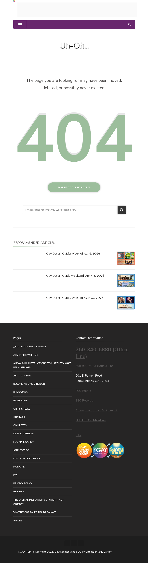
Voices (17, 520)
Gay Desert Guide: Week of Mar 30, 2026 (74, 298)
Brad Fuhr (20, 400)
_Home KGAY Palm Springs (29, 346)
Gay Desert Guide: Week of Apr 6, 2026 (73, 253)
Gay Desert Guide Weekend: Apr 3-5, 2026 (75, 275)
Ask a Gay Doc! (22, 375)
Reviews (18, 491)
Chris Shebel (21, 408)
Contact (19, 417)
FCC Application (23, 442)
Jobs (78, 435)
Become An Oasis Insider (29, 384)
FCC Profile (83, 391)
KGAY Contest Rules (26, 458)
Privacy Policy (22, 483)
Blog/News (20, 392)
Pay (15, 475)
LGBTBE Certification (91, 420)
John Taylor (21, 450)
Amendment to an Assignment (96, 410)
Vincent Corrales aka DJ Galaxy (34, 512)
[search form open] (129, 24)
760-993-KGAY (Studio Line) (95, 366)
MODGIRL (19, 466)
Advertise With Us (25, 355)
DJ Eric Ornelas (23, 433)
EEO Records (85, 400)
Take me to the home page (74, 187)
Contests (20, 425)
